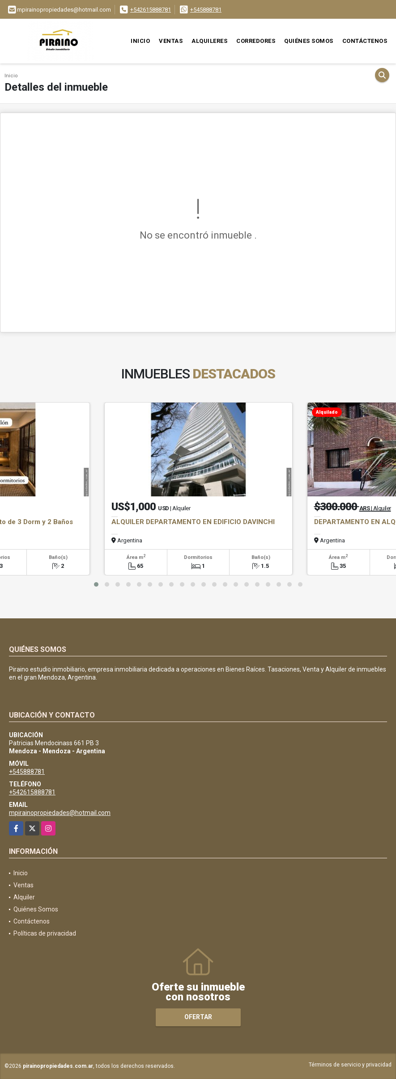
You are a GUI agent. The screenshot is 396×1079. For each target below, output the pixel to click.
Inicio (140, 41)
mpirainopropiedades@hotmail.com (60, 812)
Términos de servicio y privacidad (350, 1065)
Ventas (171, 41)
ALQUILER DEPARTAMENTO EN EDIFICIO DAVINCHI (193, 522)
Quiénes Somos (308, 41)
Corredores (255, 41)
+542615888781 (150, 9)
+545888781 (205, 9)
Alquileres (209, 41)
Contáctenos (364, 41)
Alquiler (24, 897)
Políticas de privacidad (44, 933)
